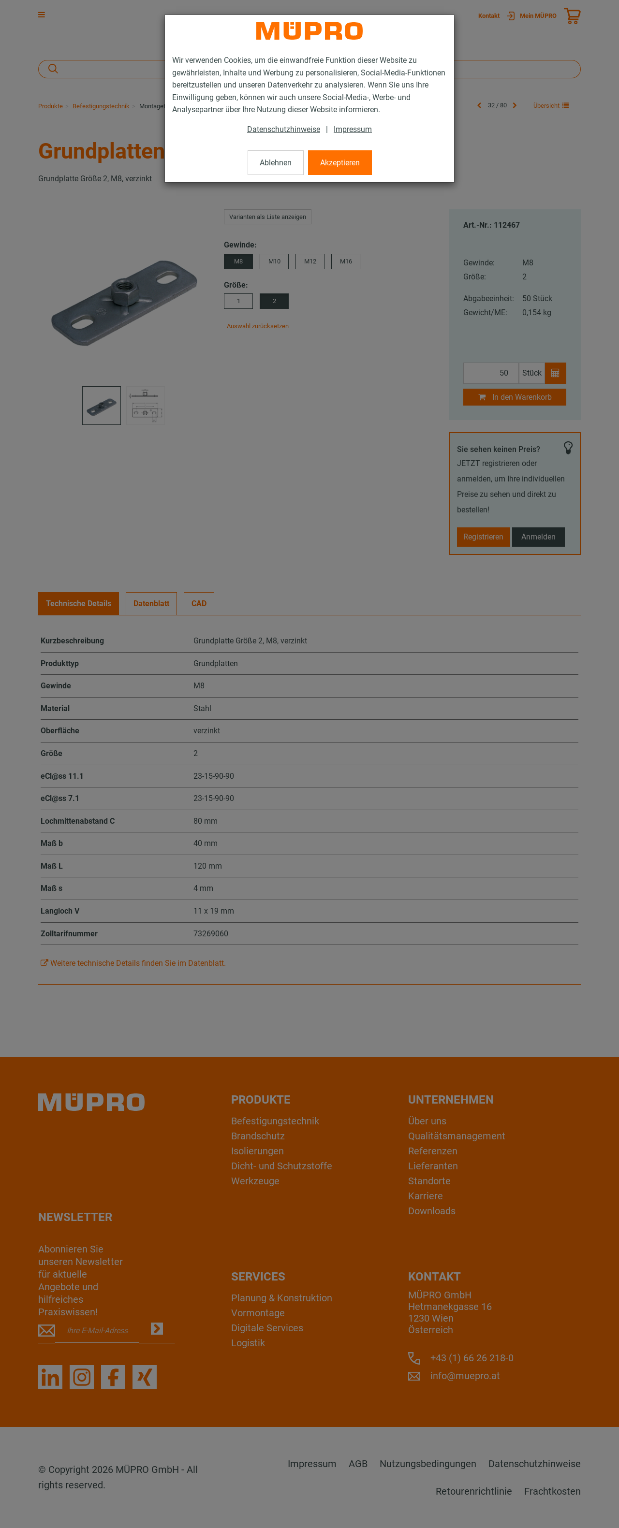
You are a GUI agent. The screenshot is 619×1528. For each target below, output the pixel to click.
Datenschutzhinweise (283, 129)
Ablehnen (276, 162)
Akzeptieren (340, 162)
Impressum (353, 129)
